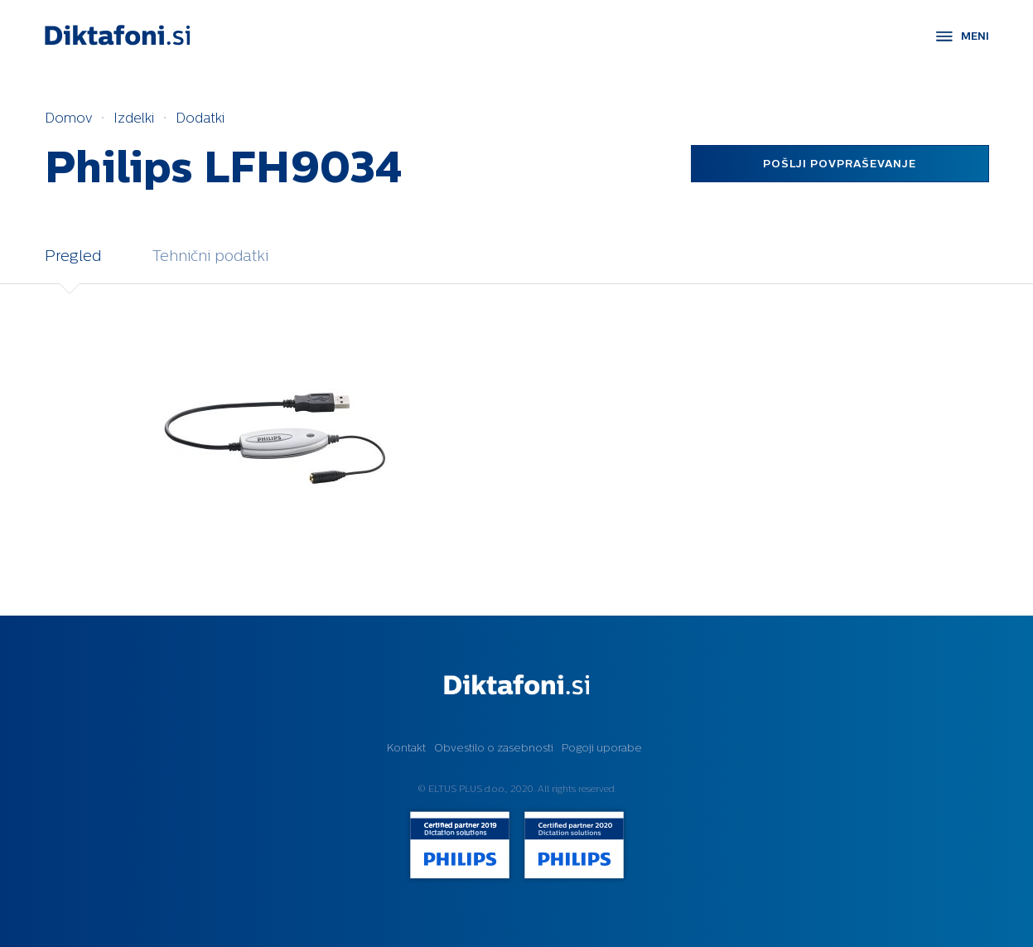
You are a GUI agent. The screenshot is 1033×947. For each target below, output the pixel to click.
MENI (975, 36)
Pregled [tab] (73, 255)
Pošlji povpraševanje (839, 163)
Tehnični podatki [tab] (210, 255)
